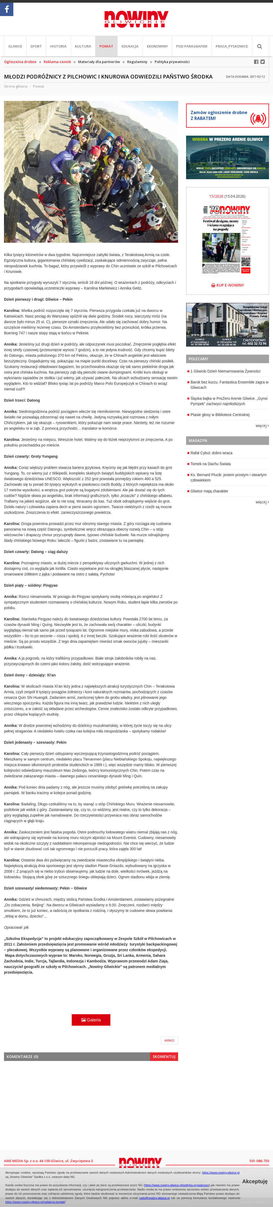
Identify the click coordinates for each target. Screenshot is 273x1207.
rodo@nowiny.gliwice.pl (154, 1198)
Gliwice (15, 46)
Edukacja (130, 46)
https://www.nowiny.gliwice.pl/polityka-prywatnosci (176, 1185)
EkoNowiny (157, 46)
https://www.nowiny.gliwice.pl (220, 1172)
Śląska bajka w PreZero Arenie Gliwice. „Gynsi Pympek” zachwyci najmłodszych (227, 401)
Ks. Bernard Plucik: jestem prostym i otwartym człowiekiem (227, 477)
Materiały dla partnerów (99, 61)
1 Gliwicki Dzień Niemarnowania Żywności (223, 371)
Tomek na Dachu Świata (209, 464)
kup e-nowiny (227, 285)
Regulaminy (137, 61)
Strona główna (15, 86)
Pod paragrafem (191, 46)
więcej (262, 425)
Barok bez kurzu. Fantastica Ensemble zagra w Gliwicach (228, 385)
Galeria (91, 1020)
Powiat (106, 46)
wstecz (169, 1040)
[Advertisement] (91, 1105)
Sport (36, 46)
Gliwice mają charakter (207, 491)
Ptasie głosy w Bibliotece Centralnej (218, 415)
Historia (58, 46)
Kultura (83, 46)
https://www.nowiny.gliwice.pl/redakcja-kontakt (35, 1202)
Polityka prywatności (172, 61)
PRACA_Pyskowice (232, 46)
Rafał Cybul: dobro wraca (209, 453)
